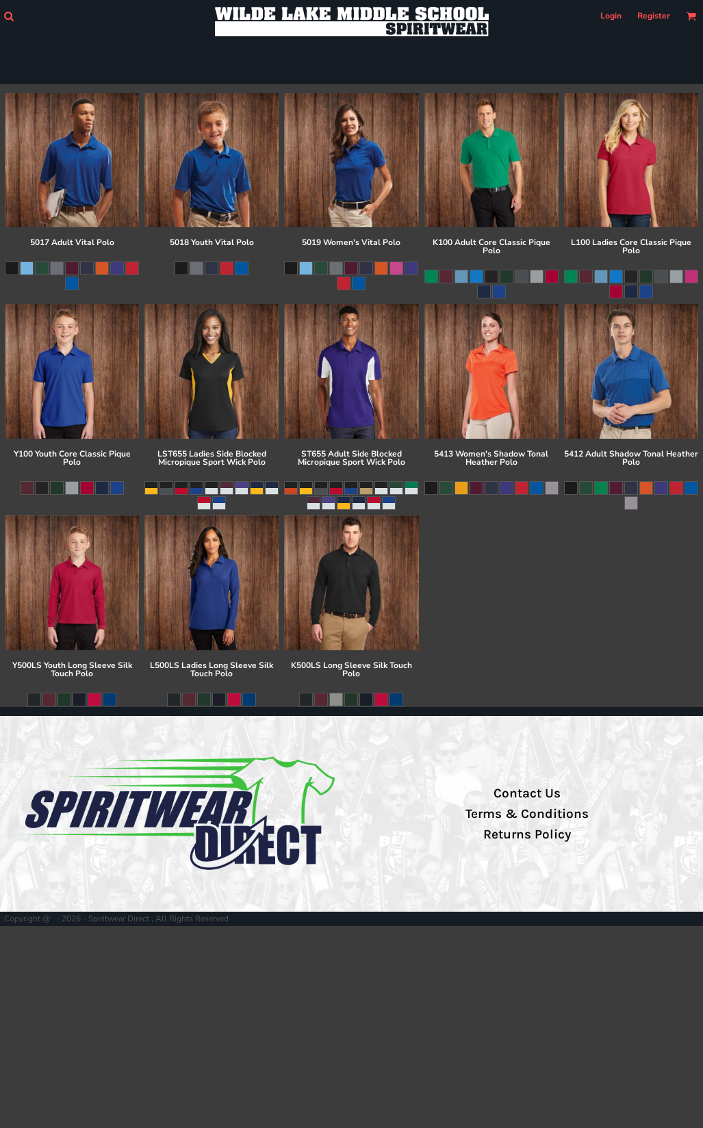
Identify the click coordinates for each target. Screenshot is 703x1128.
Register (653, 15)
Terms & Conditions (527, 813)
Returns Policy (527, 834)
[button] (8, 16)
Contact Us (527, 793)
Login (611, 15)
